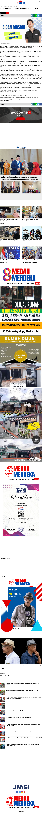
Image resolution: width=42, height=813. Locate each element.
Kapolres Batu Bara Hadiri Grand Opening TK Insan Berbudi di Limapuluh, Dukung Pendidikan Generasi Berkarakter (31, 261)
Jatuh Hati (11, 6)
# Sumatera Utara (4, 678)
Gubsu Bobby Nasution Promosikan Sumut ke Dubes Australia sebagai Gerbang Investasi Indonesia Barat (31, 241)
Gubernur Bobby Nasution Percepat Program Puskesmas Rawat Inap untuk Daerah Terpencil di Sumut (31, 220)
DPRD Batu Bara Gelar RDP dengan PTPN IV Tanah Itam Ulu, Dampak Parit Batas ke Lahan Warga (10, 195)
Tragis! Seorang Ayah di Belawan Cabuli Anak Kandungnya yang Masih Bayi (22, 690)
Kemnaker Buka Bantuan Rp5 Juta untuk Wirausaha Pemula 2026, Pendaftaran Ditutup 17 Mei (9, 261)
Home (1, 6)
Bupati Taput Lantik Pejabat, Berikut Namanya (16, 710)
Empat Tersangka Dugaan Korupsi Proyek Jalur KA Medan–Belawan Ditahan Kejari (24, 737)
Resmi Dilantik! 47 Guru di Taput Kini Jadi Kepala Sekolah (18, 717)
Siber (23, 783)
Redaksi (19, 783)
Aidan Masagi (5, 6)
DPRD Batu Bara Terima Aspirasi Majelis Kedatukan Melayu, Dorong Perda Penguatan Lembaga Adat (31, 195)
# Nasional (2, 673)
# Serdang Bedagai (4, 675)
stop (8, 12)
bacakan (3, 12)
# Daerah (2, 671)
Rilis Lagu (15, 6)
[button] (40, 0)
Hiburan (8, 6)
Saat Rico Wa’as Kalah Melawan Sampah (8, 665)
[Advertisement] (21, 133)
